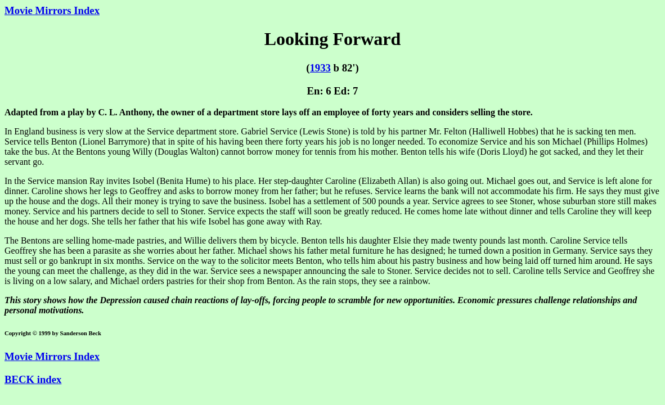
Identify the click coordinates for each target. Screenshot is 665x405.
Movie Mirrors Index (52, 10)
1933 (319, 68)
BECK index (33, 379)
